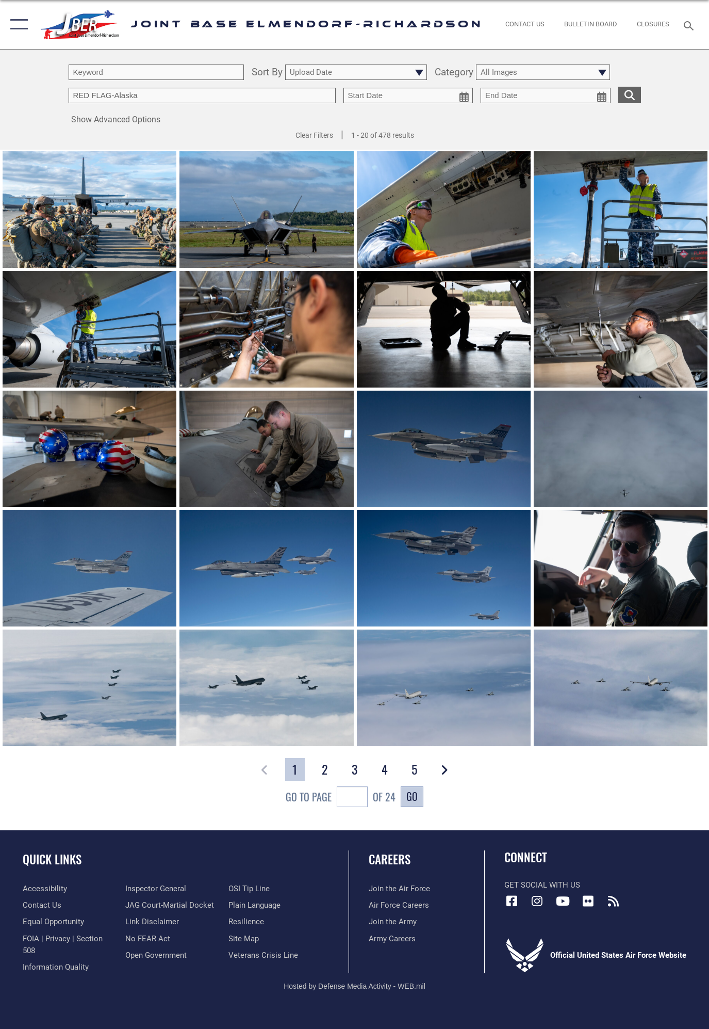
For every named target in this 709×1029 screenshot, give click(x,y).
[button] (17, 24)
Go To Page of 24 (340, 798)
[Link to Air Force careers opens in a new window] (399, 905)
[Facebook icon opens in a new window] (512, 901)
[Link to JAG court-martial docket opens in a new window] (169, 905)
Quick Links (52, 859)
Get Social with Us (542, 885)
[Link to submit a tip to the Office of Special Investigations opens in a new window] (249, 888)
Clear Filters (314, 135)
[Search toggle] (690, 24)
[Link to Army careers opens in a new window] (392, 938)
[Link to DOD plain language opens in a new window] (254, 905)
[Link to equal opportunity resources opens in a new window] (53, 921)
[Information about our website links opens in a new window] (152, 921)
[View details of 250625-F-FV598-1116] (89, 210)
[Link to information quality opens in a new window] (56, 967)
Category (454, 72)
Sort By (267, 72)
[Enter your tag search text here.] (202, 95)
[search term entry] (156, 72)
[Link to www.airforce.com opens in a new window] (399, 888)
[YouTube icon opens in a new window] (562, 901)
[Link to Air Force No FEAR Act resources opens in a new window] (147, 938)
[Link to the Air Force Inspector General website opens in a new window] (155, 888)
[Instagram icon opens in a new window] (537, 901)
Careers (389, 859)
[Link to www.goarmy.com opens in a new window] (393, 921)
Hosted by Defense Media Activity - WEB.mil (354, 986)
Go (412, 796)
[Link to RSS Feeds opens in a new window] (613, 901)
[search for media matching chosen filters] (629, 95)
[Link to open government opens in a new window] (156, 955)
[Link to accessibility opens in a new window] (45, 888)
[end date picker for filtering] (546, 95)
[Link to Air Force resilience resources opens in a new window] (246, 921)
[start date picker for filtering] (408, 95)
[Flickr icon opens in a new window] (588, 901)
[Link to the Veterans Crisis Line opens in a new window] (263, 955)
